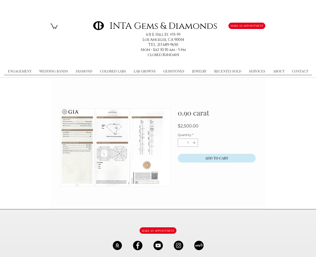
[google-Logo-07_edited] (117, 245)
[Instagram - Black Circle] (178, 245)
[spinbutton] (188, 143)
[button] (53, 26)
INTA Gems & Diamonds (163, 26)
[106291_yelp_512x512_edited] (199, 245)
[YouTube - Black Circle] (158, 245)
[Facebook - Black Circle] (137, 245)
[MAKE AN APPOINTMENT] (246, 26)
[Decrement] (181, 143)
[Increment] (194, 143)
